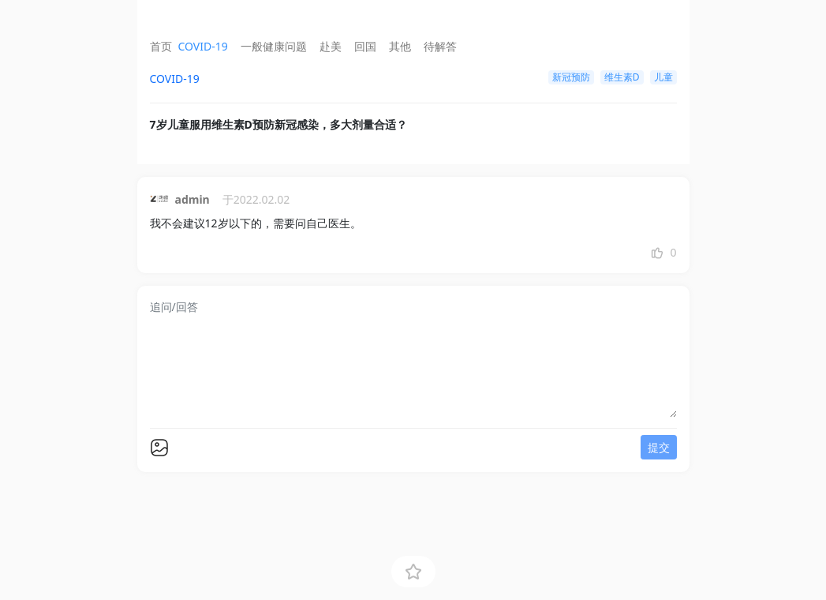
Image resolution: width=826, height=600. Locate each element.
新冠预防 (571, 77)
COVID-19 (203, 46)
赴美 (331, 46)
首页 (161, 46)
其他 (400, 46)
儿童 (663, 77)
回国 (365, 46)
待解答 (440, 46)
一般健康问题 (274, 46)
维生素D (622, 77)
